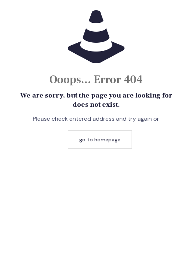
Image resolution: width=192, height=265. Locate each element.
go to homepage (100, 139)
